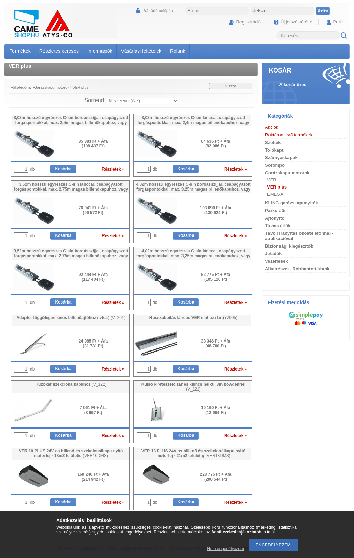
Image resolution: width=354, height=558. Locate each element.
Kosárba (63, 168)
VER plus (277, 187)
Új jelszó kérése (296, 22)
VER (271, 179)
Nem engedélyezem (225, 548)
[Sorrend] (142, 101)
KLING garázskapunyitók (291, 202)
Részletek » (113, 169)
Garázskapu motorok (51, 87)
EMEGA (275, 194)
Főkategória (21, 87)
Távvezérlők (278, 225)
